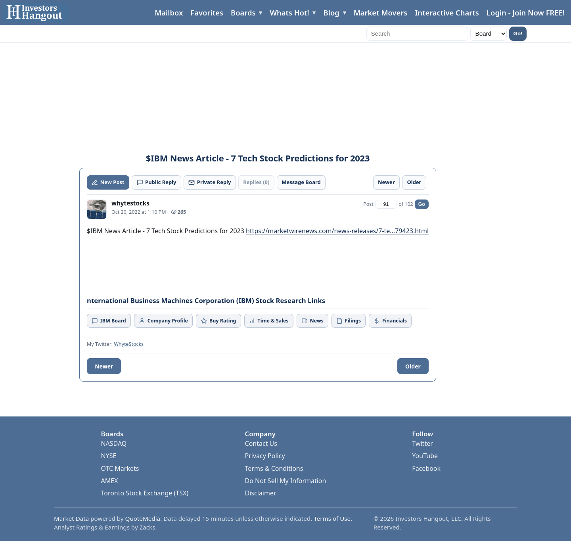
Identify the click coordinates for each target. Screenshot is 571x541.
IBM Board (109, 320)
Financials (390, 320)
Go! (518, 33)
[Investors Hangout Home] (36, 12)
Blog (331, 12)
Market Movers (381, 12)
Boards (243, 12)
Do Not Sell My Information (285, 480)
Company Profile (163, 320)
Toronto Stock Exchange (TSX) (144, 493)
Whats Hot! (289, 12)
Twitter (422, 443)
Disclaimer (260, 493)
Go (421, 204)
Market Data (71, 518)
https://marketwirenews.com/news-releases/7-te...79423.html (337, 230)
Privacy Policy (265, 455)
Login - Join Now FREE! (526, 12)
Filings (348, 320)
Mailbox (169, 12)
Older (413, 366)
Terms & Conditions (274, 468)
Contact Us (261, 443)
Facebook (426, 468)
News (312, 320)
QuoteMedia (143, 518)
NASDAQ (113, 443)
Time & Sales (269, 320)
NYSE (108, 455)
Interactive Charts (447, 12)
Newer (104, 366)
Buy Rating (218, 320)
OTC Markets (120, 468)
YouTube (425, 455)
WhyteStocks (129, 344)
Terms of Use (332, 518)
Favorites (206, 12)
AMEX (109, 480)
